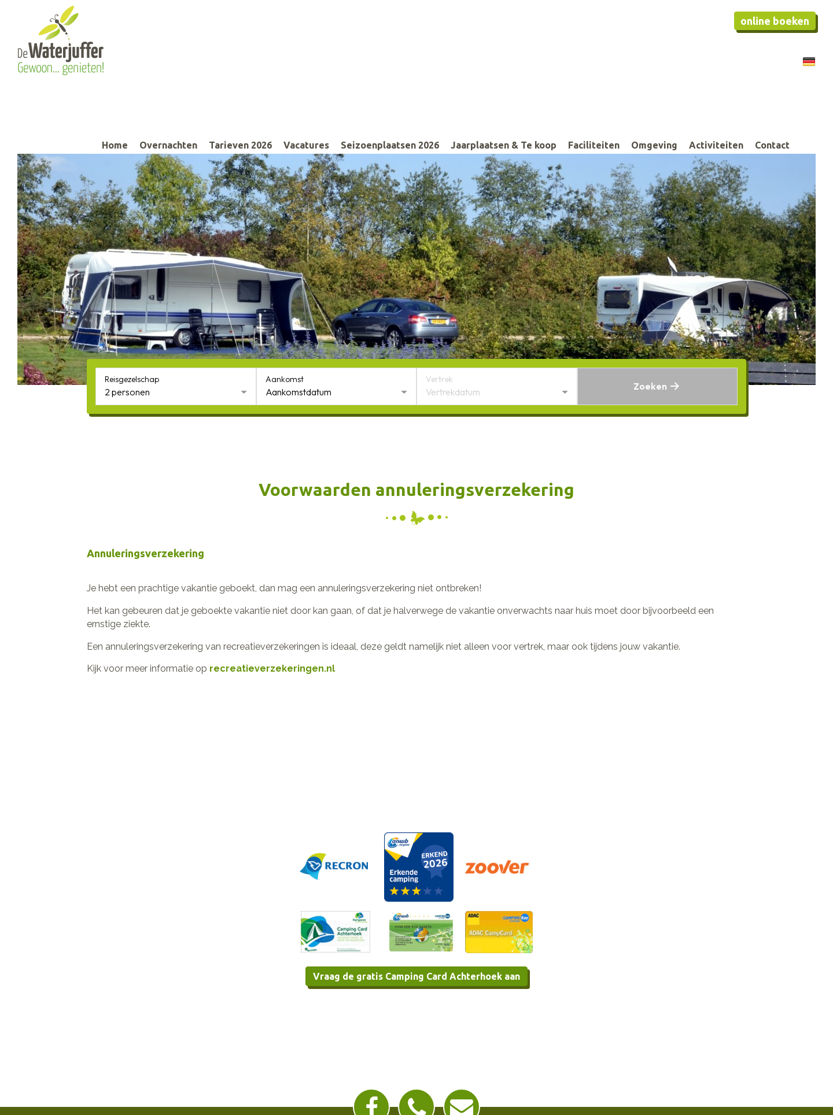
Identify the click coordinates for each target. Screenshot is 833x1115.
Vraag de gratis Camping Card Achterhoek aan (416, 976)
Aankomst (285, 379)
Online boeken (774, 21)
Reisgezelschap (132, 379)
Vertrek (439, 379)
